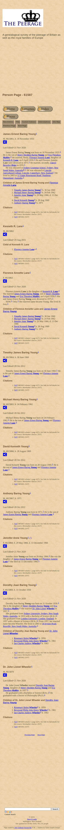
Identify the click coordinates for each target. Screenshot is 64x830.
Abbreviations (44, 122)
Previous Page (9, 126)
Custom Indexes (29, 122)
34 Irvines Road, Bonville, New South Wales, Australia (30, 625)
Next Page (22, 126)
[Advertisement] (32, 67)
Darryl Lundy (32, 819)
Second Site (28, 827)
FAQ (18, 122)
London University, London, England (37, 618)
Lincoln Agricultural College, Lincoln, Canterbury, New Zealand (28, 171)
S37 (16, 212)
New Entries (8, 122)
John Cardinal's (19, 827)
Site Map (56, 122)
